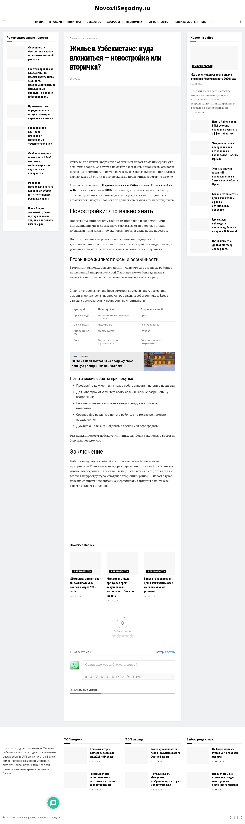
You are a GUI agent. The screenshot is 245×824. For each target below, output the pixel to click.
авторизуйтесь (165, 652)
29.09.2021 (75, 78)
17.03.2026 (156, 761)
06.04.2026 (95, 761)
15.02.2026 (218, 761)
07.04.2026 (112, 601)
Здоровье (114, 22)
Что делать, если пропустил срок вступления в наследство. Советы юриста (120, 587)
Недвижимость (185, 22)
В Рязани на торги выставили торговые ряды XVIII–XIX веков (102, 753)
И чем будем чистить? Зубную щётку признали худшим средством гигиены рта (40, 216)
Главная (39, 22)
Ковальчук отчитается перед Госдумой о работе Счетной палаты (165, 753)
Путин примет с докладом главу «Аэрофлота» (222, 245)
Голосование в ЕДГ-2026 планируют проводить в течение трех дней (40, 135)
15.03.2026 (156, 790)
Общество (94, 22)
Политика (74, 22)
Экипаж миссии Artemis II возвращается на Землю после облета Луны (225, 176)
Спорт (205, 22)
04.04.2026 (95, 790)
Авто (164, 22)
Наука (152, 22)
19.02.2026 (218, 790)
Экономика (134, 22)
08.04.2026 (75, 596)
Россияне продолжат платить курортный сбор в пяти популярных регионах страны (40, 190)
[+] (138, 676)
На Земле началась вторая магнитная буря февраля (225, 753)
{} (133, 676)
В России (55, 22)
